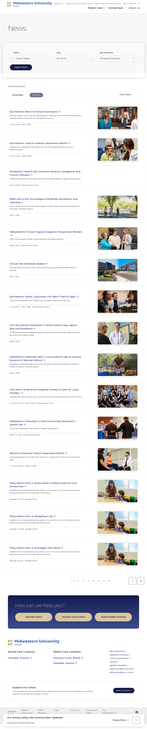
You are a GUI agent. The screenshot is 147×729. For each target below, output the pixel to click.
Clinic (59, 53)
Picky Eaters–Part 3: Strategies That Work (35, 548)
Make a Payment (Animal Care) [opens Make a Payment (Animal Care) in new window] (107, 3)
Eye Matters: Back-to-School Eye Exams (34, 111)
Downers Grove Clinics (73, 617)
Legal (56, 710)
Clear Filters (125, 95)
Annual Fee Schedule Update (27, 263)
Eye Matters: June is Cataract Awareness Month (38, 143)
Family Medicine (17, 466)
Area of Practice (106, 53)
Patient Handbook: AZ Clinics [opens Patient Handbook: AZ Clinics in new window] (122, 669)
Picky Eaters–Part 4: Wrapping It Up (31, 516)
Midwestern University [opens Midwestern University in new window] (119, 655)
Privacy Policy (119, 720)
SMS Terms (74, 710)
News (125, 3)
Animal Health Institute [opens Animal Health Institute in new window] (113, 617)
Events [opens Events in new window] (132, 3)
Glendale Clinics (33, 617)
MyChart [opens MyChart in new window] (113, 662)
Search (16, 53)
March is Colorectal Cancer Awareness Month (37, 453)
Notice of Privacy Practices (20, 722)
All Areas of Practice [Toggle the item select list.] (110, 58)
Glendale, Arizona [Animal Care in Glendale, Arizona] (18, 658)
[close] (136, 720)
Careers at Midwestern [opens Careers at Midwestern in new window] (119, 658)
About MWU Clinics (118, 651)
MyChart (57, 3)
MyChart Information (118, 665)
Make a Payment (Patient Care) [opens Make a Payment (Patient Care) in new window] (78, 3)
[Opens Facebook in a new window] (137, 712)
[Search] (139, 3)
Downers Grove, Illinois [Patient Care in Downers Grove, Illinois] (66, 658)
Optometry (15, 124)
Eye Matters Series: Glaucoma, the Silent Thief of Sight (43, 296)
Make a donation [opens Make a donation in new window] (123, 690)
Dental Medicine (17, 403)
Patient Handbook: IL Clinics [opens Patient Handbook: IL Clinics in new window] (121, 672)
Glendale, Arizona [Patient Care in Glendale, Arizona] (63, 663)
